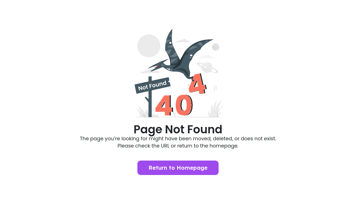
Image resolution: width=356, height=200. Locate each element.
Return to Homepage (178, 167)
